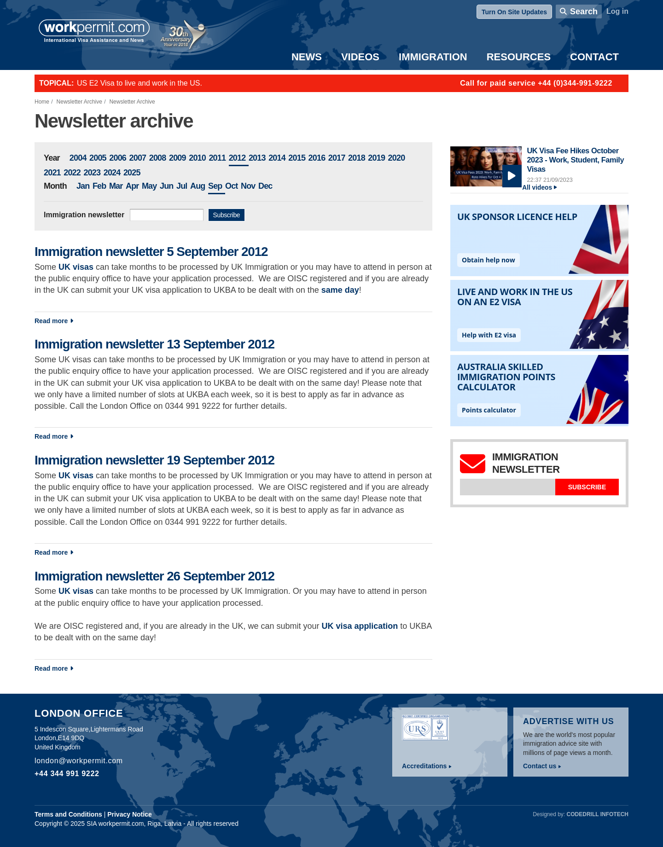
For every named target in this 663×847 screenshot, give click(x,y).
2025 (131, 172)
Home (42, 102)
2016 (317, 157)
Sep (215, 186)
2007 (137, 157)
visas (83, 267)
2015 (296, 157)
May (149, 186)
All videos (537, 187)
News (306, 57)
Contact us (539, 766)
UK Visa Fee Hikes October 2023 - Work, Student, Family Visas (575, 159)
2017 (336, 157)
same (332, 290)
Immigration (433, 57)
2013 (257, 157)
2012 (237, 157)
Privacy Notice (129, 814)
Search (584, 11)
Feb (99, 186)
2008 (157, 157)
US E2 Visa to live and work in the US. (139, 83)
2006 (117, 157)
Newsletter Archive (79, 102)
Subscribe (226, 215)
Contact (594, 57)
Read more (124, 320)
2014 (276, 157)
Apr (132, 186)
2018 (356, 157)
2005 (97, 157)
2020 (396, 157)
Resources (519, 57)
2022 (72, 172)
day (351, 290)
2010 (197, 157)
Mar (116, 186)
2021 (52, 172)
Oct (231, 186)
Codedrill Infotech (597, 814)
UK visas (75, 475)
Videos (360, 57)
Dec (265, 186)
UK (65, 267)
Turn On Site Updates (514, 12)
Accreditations (424, 766)
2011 (217, 157)
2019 (376, 157)
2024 (112, 172)
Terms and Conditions (68, 814)
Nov (248, 186)
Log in (617, 11)
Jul (181, 186)
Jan (83, 186)
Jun (167, 186)
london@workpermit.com (79, 761)
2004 (78, 157)
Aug (197, 186)
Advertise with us (568, 721)
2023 (91, 172)
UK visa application (359, 626)
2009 (177, 157)
